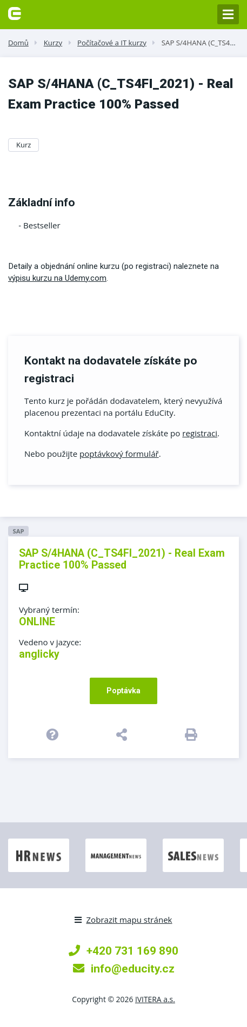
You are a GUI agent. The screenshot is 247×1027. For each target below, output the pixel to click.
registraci (199, 433)
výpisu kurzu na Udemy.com (57, 278)
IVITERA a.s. (155, 999)
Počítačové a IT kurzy (111, 43)
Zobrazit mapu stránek (123, 919)
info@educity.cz (124, 968)
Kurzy (53, 43)
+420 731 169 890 (123, 950)
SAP (18, 531)
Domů (18, 43)
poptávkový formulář (119, 453)
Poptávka (123, 690)
